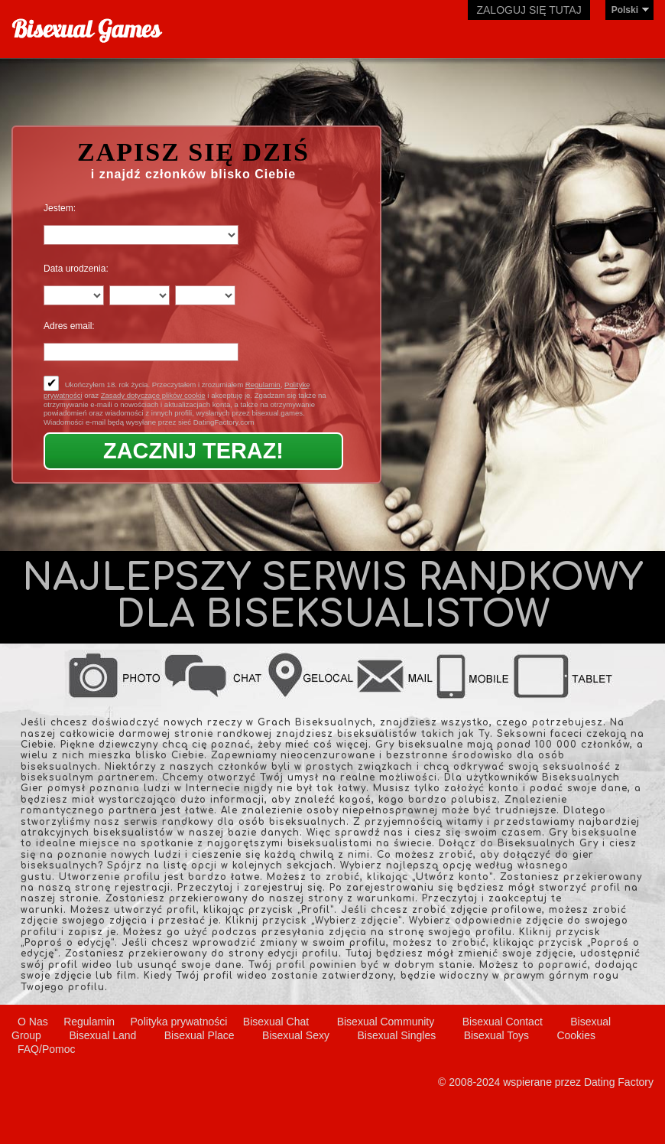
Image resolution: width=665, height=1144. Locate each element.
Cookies (575, 1035)
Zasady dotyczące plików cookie (153, 395)
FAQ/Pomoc (46, 1049)
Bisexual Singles (396, 1035)
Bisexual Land (102, 1035)
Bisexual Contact (502, 1021)
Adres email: (69, 326)
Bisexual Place (199, 1035)
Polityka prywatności (179, 1021)
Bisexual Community (386, 1021)
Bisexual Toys (496, 1035)
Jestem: (60, 208)
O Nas (33, 1021)
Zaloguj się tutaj (528, 10)
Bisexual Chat (276, 1021)
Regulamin (263, 384)
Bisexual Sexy (295, 1035)
